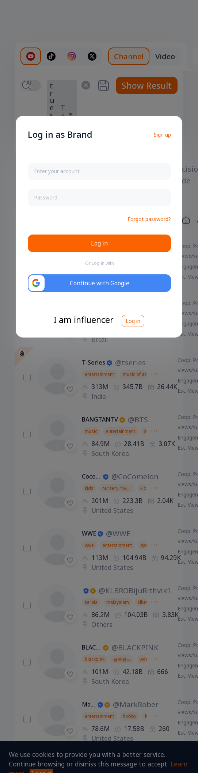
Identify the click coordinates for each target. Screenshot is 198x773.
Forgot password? (149, 219)
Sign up (162, 134)
